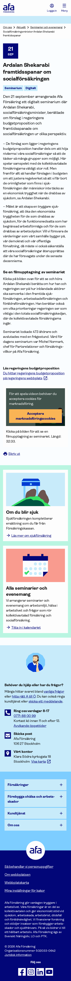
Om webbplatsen (17, 875)
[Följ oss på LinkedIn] (40, 971)
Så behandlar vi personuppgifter (29, 867)
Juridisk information (18, 955)
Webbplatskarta (17, 882)
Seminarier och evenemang (46, 27)
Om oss (7, 27)
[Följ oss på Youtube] (49, 971)
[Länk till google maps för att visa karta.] (41, 761)
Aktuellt (21, 27)
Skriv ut (11, 453)
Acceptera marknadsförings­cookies (35, 416)
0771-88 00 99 (25, 716)
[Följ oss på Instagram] (31, 971)
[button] (35, 407)
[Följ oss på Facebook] (22, 971)
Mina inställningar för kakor (25, 890)
